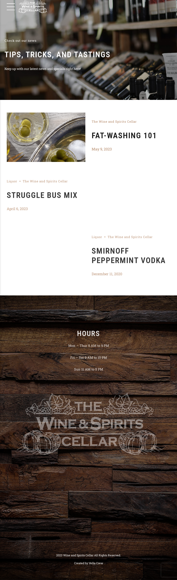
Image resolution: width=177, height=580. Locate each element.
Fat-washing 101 (124, 135)
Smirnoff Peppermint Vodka (129, 258)
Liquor (12, 184)
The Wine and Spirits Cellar (114, 122)
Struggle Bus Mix (42, 198)
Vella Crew (96, 563)
